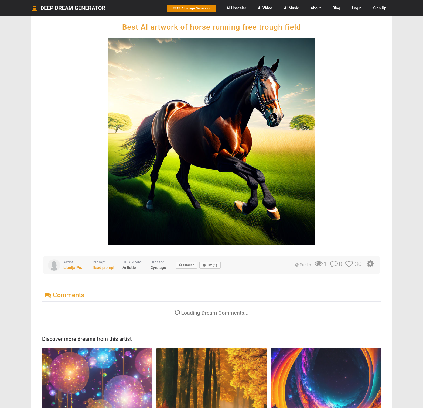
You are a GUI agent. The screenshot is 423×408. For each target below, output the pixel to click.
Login (356, 8)
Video (265, 8)
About (316, 8)
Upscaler (236, 8)
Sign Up (379, 8)
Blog (336, 8)
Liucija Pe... (74, 267)
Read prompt (103, 267)
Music (291, 8)
